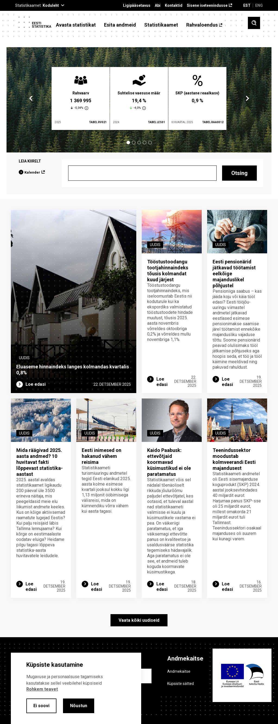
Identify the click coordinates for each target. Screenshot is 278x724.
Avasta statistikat (76, 25)
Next (247, 98)
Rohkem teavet (42, 689)
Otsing (239, 173)
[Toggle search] (254, 23)
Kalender (32, 172)
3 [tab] (139, 142)
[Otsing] (142, 173)
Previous (31, 98)
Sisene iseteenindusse (207, 6)
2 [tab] (133, 142)
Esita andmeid (120, 25)
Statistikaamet (161, 25)
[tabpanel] (81, 98)
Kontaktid (173, 6)
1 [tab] (128, 142)
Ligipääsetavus (136, 6)
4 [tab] (144, 142)
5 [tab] (150, 142)
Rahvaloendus (202, 25)
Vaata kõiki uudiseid (139, 620)
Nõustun (78, 705)
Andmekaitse (178, 671)
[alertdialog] (76, 688)
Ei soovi (41, 705)
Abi (157, 6)
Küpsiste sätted (180, 683)
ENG (259, 5)
